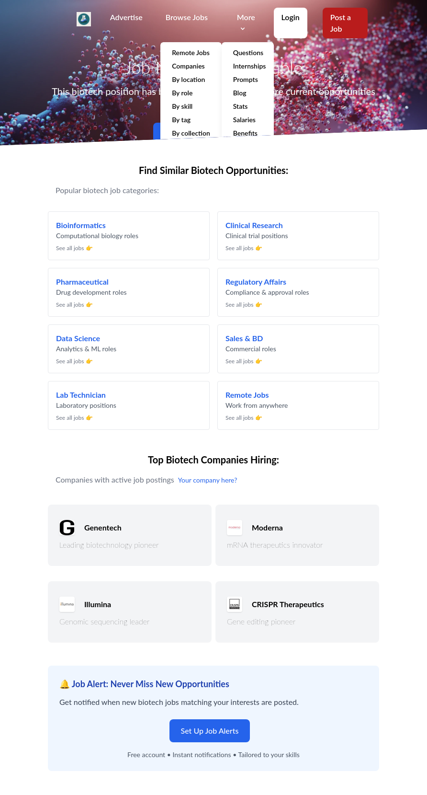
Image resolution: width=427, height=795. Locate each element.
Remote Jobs (191, 52)
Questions (248, 52)
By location (188, 79)
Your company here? (207, 480)
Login (290, 17)
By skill (182, 106)
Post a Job (340, 22)
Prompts (245, 79)
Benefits (245, 133)
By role (182, 93)
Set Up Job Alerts (210, 730)
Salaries (244, 119)
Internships (249, 66)
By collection (191, 133)
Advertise (126, 17)
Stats (240, 106)
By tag (181, 119)
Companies (188, 66)
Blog (240, 93)
